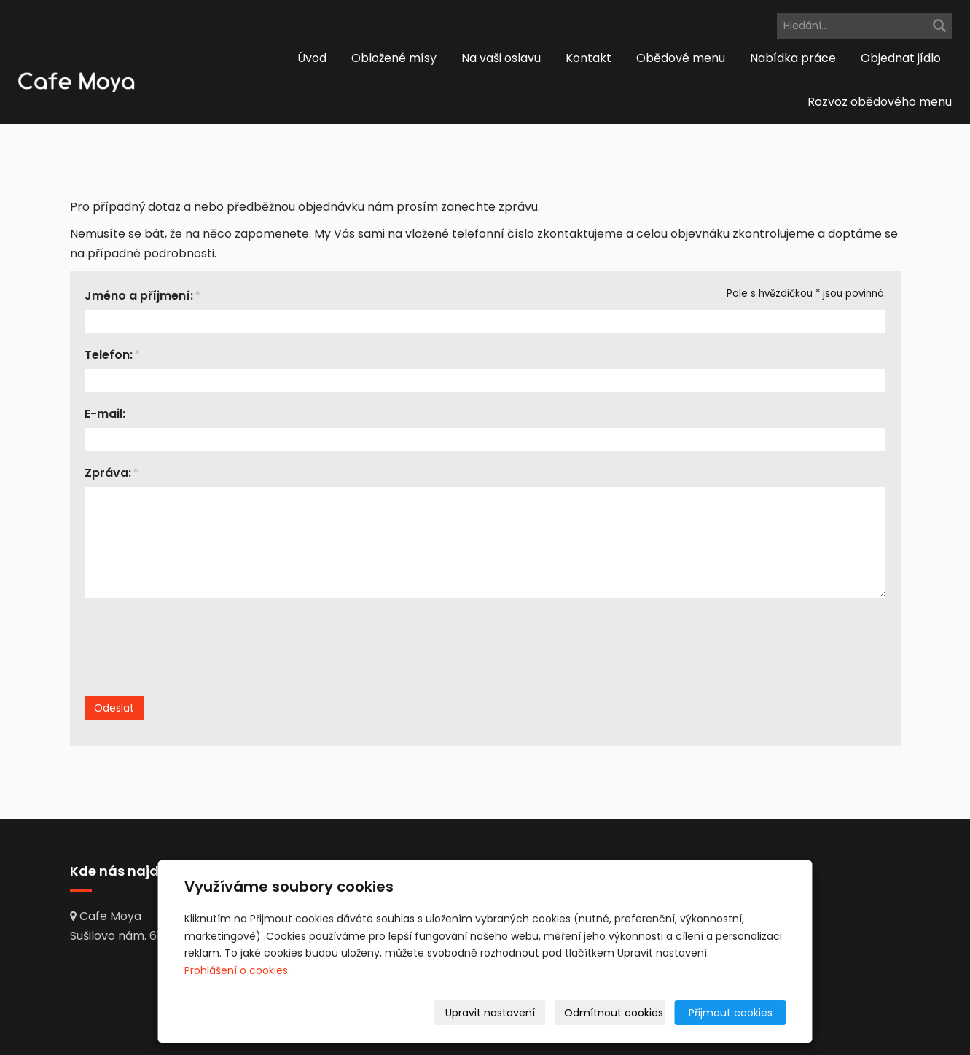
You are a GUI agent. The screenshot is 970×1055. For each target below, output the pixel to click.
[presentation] (206, 659)
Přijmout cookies (731, 1012)
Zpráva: (108, 473)
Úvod (311, 58)
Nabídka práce (793, 58)
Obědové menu (680, 58)
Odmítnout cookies (613, 1012)
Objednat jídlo (901, 58)
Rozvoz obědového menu (879, 101)
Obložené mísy (394, 58)
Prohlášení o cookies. (237, 970)
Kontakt (588, 58)
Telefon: (109, 355)
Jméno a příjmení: (139, 295)
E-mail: (105, 413)
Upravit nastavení (490, 1012)
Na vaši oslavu (501, 58)
